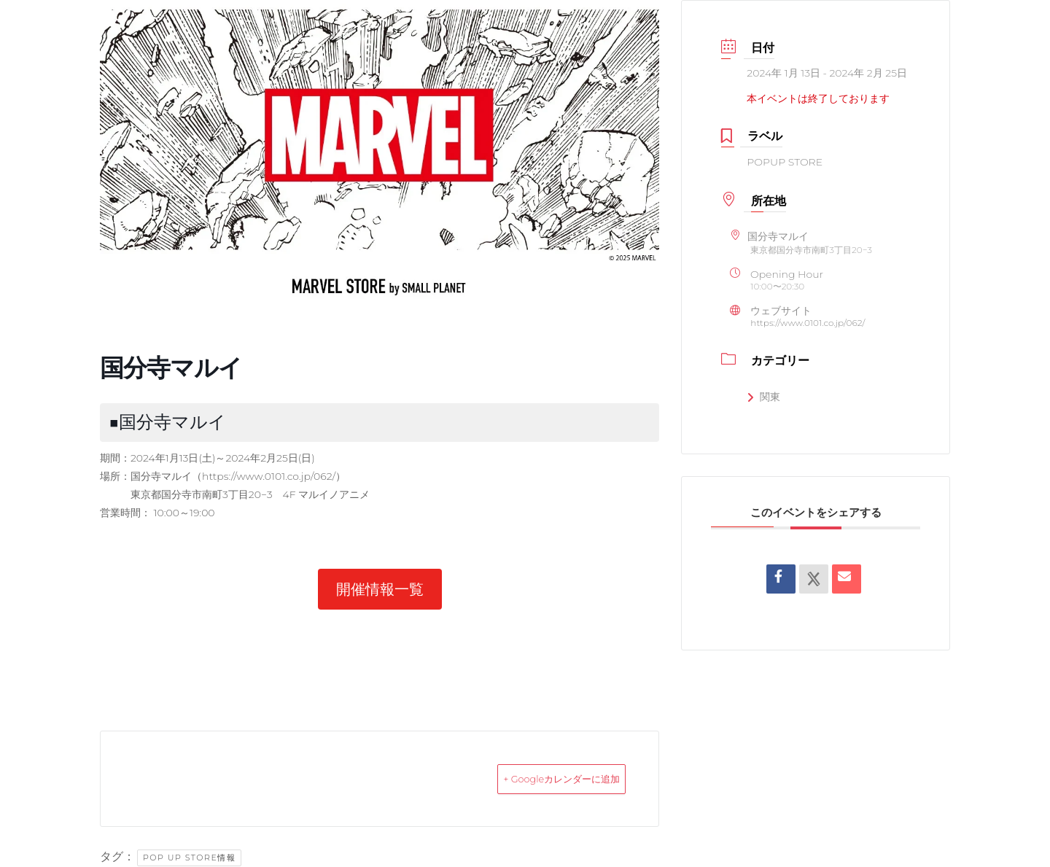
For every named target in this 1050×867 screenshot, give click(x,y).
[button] (380, 589)
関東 (763, 396)
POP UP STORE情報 (189, 857)
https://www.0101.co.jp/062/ (268, 476)
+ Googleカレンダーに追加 (537, 778)
